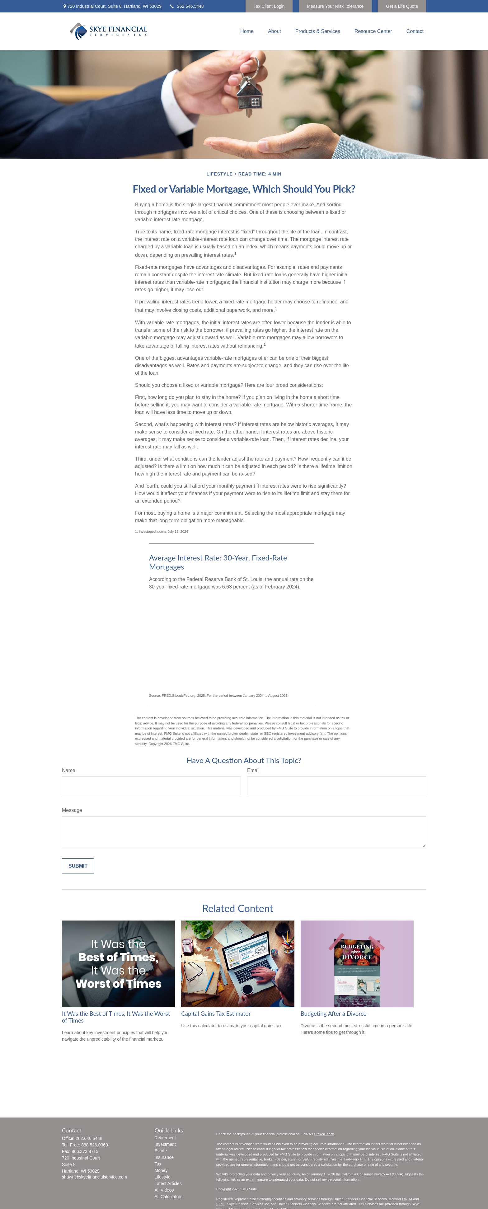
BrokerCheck (324, 1134)
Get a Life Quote (402, 6)
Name (68, 770)
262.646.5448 (186, 6)
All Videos (164, 1190)
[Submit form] (78, 866)
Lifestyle (163, 1176)
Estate (161, 1150)
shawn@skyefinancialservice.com (94, 1176)
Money (161, 1170)
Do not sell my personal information (332, 1179)
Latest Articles (168, 1183)
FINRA (407, 1199)
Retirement (165, 1137)
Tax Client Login (269, 6)
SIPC (220, 1204)
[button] (247, 31)
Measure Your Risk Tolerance (335, 6)
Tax (158, 1163)
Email (253, 770)
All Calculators (168, 1196)
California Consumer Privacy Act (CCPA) (372, 1174)
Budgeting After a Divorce (334, 1013)
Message (72, 810)
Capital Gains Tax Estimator (216, 1013)
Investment (165, 1144)
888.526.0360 (94, 1144)
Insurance (164, 1157)
